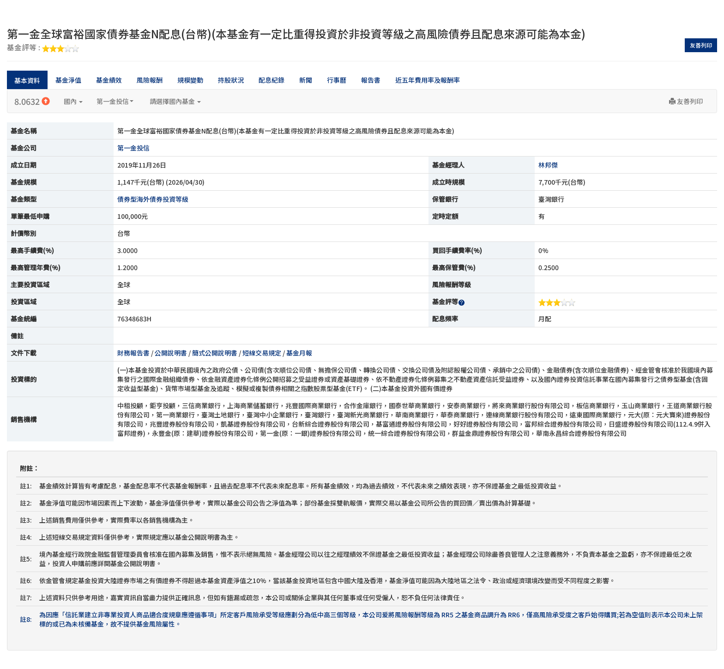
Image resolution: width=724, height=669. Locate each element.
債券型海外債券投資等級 (152, 199)
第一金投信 (115, 101)
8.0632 (32, 101)
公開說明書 (171, 352)
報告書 (370, 79)
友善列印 (701, 45)
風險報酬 (150, 79)
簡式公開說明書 (214, 352)
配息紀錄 (271, 79)
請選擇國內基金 (175, 101)
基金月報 (299, 352)
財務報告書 (133, 352)
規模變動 (190, 79)
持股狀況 (231, 79)
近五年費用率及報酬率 (427, 79)
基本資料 (27, 80)
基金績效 (109, 79)
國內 (73, 101)
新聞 (305, 79)
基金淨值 (68, 79)
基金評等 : (43, 48)
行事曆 (336, 79)
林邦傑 (548, 164)
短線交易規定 (261, 352)
